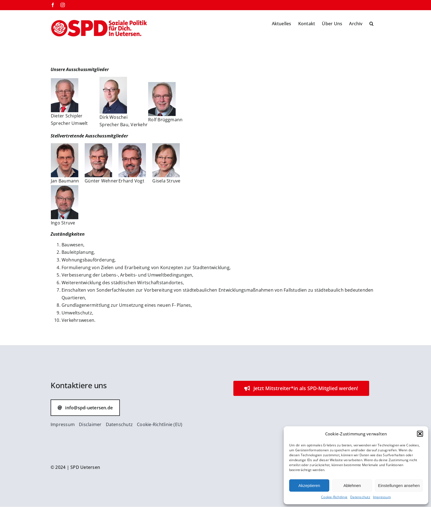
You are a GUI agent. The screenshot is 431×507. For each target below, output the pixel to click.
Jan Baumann (65, 181)
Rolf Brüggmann (165, 120)
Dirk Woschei (114, 117)
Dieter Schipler (67, 116)
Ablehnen (352, 485)
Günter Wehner (101, 181)
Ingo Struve (63, 223)
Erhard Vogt (131, 181)
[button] (420, 433)
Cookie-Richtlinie (334, 497)
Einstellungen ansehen (399, 485)
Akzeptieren (309, 485)
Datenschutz (360, 497)
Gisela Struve (166, 181)
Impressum (382, 497)
